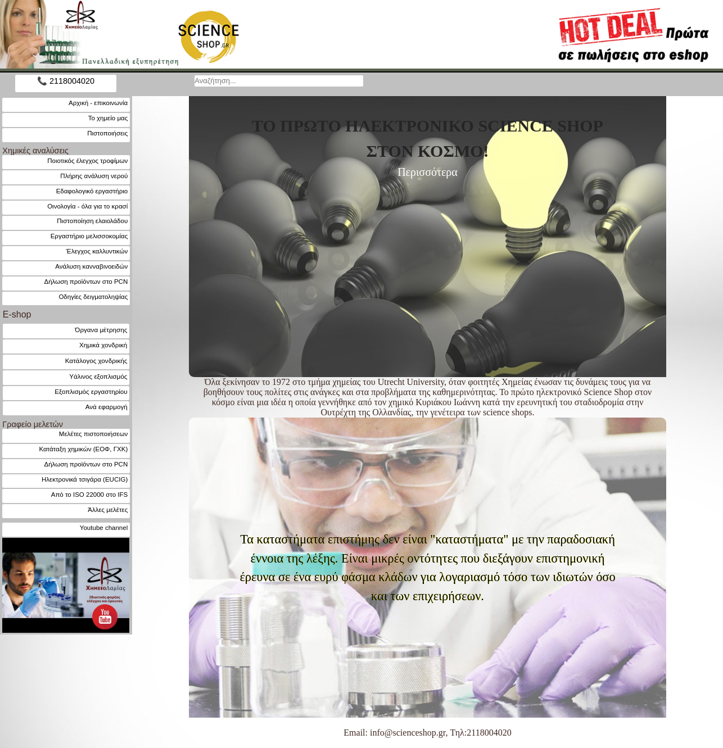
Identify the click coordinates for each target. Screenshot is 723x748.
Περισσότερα (427, 172)
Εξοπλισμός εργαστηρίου (91, 391)
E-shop (17, 314)
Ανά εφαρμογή (106, 406)
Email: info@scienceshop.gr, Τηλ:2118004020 (427, 732)
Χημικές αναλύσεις (35, 150)
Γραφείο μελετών (32, 424)
